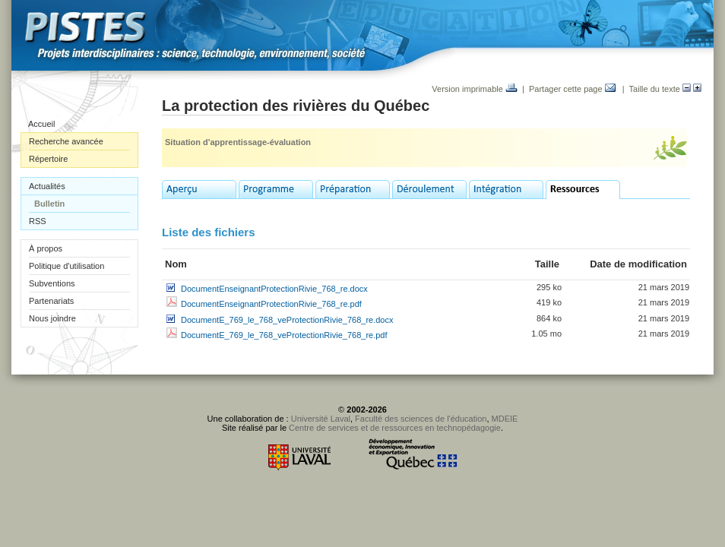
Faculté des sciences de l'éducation (420, 418)
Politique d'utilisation (66, 265)
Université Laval (320, 418)
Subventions (52, 283)
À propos (45, 248)
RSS (37, 221)
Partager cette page (572, 88)
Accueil (41, 123)
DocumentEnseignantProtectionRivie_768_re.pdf (271, 303)
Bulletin (49, 203)
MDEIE (505, 418)
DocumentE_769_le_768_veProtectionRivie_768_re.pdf (284, 335)
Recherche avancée (66, 141)
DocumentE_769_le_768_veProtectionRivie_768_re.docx (287, 319)
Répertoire (48, 158)
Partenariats (51, 300)
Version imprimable (475, 88)
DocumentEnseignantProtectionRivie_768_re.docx (274, 288)
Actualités (47, 186)
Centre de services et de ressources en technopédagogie (395, 427)
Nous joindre (52, 318)
